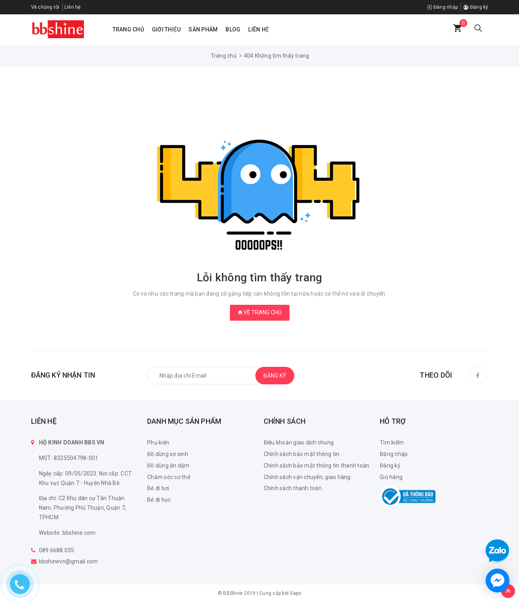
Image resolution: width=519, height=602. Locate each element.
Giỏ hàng (391, 477)
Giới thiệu (166, 29)
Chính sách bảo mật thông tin (302, 454)
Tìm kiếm (392, 442)
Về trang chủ (260, 312)
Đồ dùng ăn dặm (168, 465)
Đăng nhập (442, 7)
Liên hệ (72, 7)
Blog (232, 29)
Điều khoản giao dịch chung (299, 442)
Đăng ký (475, 7)
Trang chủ (128, 29)
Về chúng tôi (45, 7)
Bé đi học (159, 500)
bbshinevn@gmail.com (68, 561)
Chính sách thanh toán (293, 488)
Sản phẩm (203, 29)
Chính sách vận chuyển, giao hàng (307, 477)
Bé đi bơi (158, 488)
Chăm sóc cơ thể (168, 477)
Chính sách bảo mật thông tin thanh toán (316, 465)
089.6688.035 (56, 550)
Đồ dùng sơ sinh (167, 454)
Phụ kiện (158, 442)
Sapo (295, 593)
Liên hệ (258, 29)
